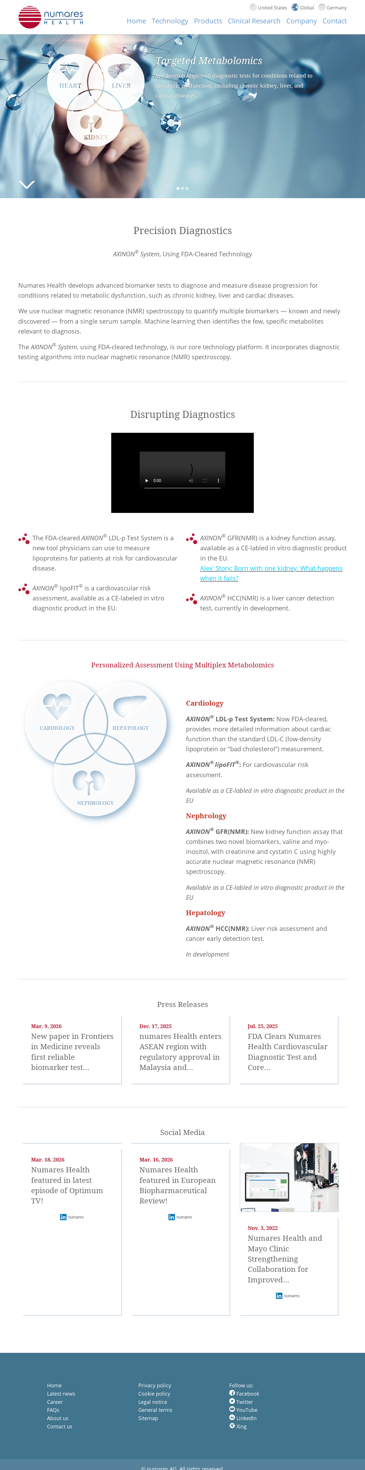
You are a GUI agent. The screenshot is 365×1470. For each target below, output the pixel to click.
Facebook (244, 1393)
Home (136, 20)
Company (301, 20)
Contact (335, 20)
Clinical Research (254, 20)
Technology (170, 20)
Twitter (241, 1401)
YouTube (243, 1409)
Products (208, 20)
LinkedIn (243, 1418)
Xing (238, 1426)
